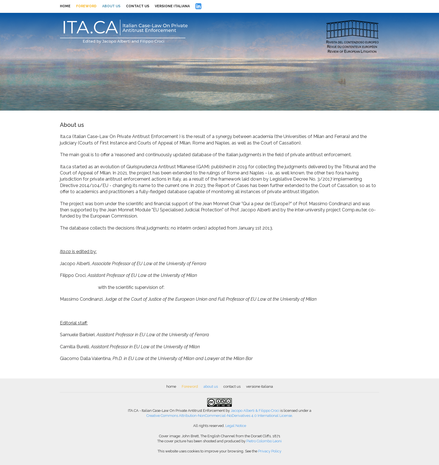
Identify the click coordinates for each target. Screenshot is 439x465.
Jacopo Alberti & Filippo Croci (255, 410)
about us (111, 6)
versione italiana (172, 6)
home (65, 6)
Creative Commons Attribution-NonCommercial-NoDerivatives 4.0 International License (219, 415)
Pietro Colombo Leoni (264, 441)
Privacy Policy (269, 451)
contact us (137, 6)
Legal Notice (235, 426)
